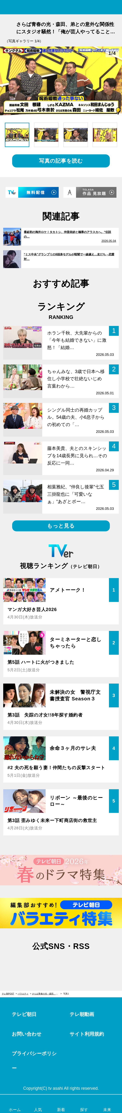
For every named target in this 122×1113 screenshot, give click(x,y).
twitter (43, 962)
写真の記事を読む (61, 161)
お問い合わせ (27, 1034)
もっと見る (61, 526)
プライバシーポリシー (34, 1061)
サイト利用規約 (87, 1034)
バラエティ (23, 993)
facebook (61, 962)
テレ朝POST (61, 7)
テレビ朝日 (24, 1014)
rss (78, 962)
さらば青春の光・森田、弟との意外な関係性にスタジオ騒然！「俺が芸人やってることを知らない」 (47, 993)
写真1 (66, 993)
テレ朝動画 (82, 1014)
